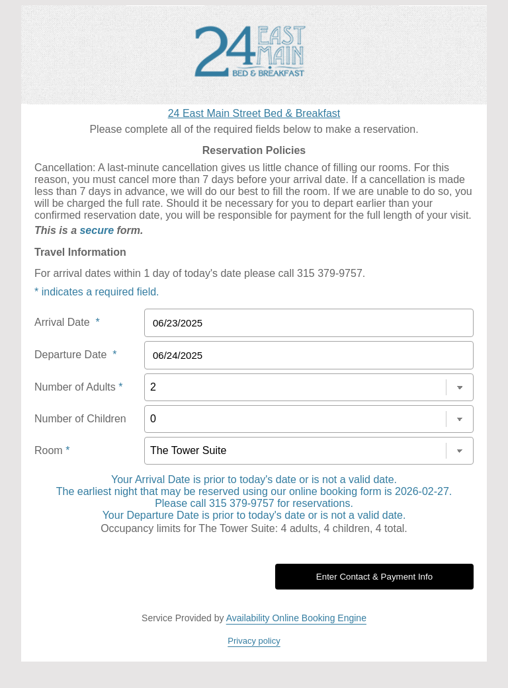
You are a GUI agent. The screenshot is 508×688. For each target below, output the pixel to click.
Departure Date (75, 354)
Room (51, 450)
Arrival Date (67, 322)
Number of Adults (78, 387)
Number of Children (80, 418)
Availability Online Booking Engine (296, 618)
